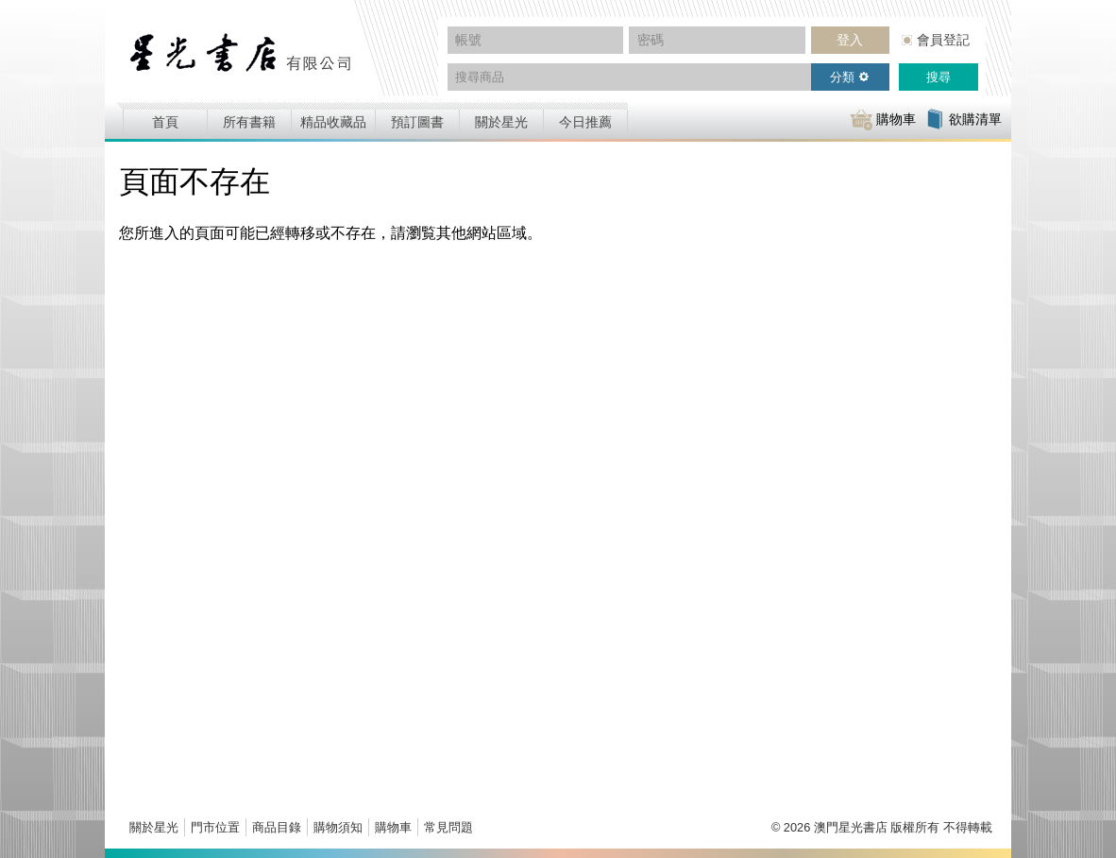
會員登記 (943, 39)
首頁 (165, 121)
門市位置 (215, 827)
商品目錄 (276, 827)
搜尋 (938, 77)
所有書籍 (249, 121)
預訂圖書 (417, 121)
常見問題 (448, 827)
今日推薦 (585, 121)
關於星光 (501, 121)
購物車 (393, 827)
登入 (850, 39)
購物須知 (338, 827)
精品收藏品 (333, 121)
